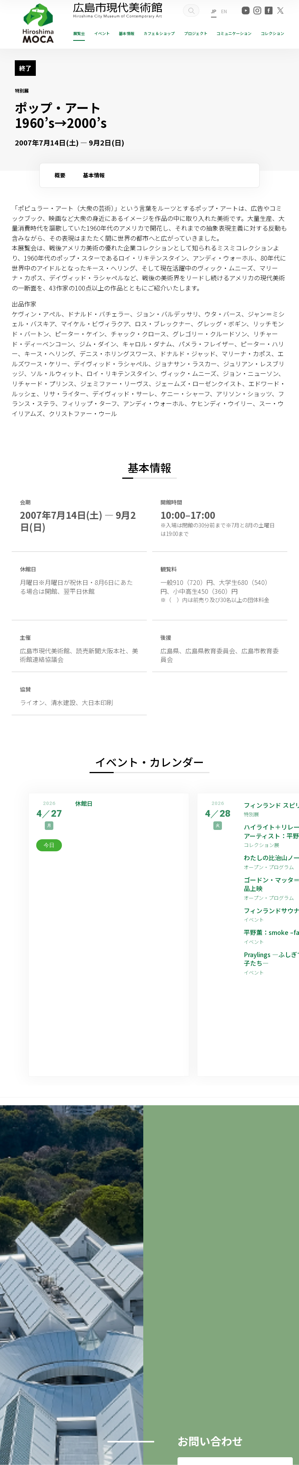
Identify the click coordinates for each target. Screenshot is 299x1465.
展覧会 (79, 33)
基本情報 (126, 33)
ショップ (159, 33)
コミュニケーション (234, 33)
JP (213, 11)
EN (224, 11)
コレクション (272, 33)
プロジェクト (196, 33)
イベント (102, 33)
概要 (60, 175)
